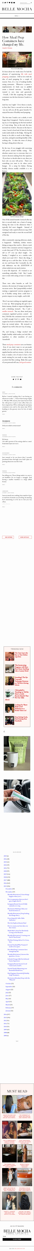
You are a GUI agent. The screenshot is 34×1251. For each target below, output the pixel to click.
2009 (5, 1029)
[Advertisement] (17, 592)
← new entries (8, 537)
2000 (5, 1036)
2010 (5, 1026)
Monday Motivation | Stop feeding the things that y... (18, 914)
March (8, 1005)
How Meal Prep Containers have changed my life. (18, 950)
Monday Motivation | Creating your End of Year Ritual (19, 936)
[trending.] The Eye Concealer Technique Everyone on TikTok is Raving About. (21, 681)
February (8, 1008)
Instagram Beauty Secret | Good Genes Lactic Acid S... (17, 964)
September (9, 986)
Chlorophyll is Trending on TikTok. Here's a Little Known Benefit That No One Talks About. (17, 695)
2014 (5, 1014)
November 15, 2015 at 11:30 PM (8, 422)
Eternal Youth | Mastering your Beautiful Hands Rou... (17, 969)
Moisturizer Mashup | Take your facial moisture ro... (17, 909)
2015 (5, 886)
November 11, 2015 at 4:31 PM (8, 393)
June (7, 995)
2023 (5, 862)
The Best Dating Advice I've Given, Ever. (18, 941)
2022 (5, 865)
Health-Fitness (7, 48)
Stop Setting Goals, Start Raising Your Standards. (21, 719)
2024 (5, 859)
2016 (5, 883)
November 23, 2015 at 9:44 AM (8, 472)
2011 (5, 1023)
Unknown (5, 491)
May (7, 999)
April (7, 1002)
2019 (5, 874)
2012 (5, 1020)
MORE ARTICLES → (25, 537)
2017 (5, 880)
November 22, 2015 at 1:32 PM (8, 454)
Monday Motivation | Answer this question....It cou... (18, 955)
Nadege (4, 435)
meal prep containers (14, 344)
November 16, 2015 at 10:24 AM (9, 436)
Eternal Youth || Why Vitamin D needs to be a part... (18, 946)
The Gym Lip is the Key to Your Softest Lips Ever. (21, 655)
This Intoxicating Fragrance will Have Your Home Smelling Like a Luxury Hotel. (22, 668)
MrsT (3, 392)
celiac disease (6, 504)
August (8, 989)
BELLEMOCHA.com (20, 1248)
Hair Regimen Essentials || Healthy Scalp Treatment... (18, 974)
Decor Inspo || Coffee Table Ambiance (16, 919)
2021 (5, 868)
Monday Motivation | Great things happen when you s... (18, 895)
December (9, 889)
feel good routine (25, 362)
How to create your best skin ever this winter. (18, 927)
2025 (5, 856)
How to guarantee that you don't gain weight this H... (18, 900)
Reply (3, 414)
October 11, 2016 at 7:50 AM (8, 492)
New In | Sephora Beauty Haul (17, 923)
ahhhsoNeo (5, 453)
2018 (5, 877)
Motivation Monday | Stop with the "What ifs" (19, 979)
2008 (5, 1033)
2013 (5, 1017)
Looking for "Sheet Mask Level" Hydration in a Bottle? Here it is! (21, 708)
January (8, 1011)
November (9, 892)
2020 (5, 871)
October (8, 983)
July (7, 992)
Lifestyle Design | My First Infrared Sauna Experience (18, 960)
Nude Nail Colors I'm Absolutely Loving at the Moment (18, 931)
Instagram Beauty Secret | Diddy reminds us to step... (17, 905)
